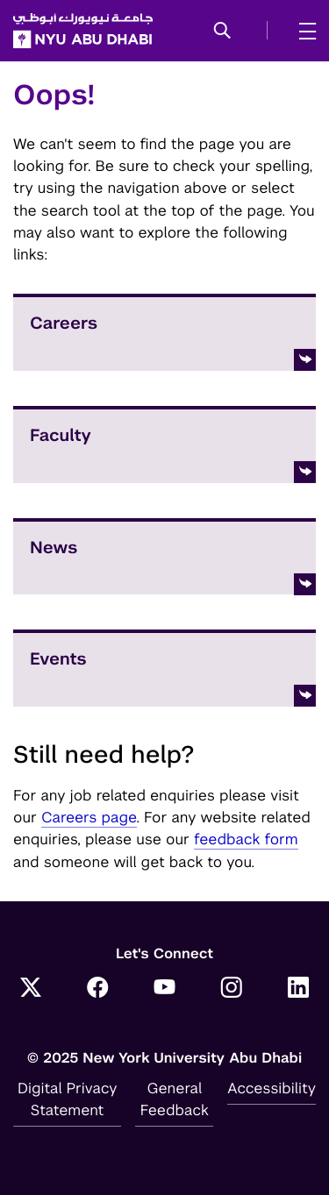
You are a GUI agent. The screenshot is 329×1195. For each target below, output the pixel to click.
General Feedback (174, 1099)
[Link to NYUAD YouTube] (164, 989)
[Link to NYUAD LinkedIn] (298, 989)
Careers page (89, 817)
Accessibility (271, 1088)
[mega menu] (302, 30)
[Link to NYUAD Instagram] (231, 989)
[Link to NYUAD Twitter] (30, 989)
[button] (222, 31)
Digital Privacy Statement (68, 1099)
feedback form (246, 839)
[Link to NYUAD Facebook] (97, 989)
